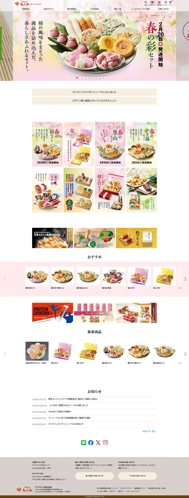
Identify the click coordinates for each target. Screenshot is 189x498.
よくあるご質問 (102, 491)
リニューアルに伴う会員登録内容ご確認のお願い (69, 418)
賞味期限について (140, 488)
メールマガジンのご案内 (140, 9)
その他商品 (94, 9)
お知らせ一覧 (148, 431)
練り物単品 (71, 9)
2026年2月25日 (39, 399)
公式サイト (112, 491)
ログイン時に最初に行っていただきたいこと (94, 100)
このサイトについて (126, 488)
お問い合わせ (163, 9)
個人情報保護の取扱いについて (107, 488)
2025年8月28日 (39, 412)
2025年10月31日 (39, 406)
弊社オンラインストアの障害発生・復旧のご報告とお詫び (73, 399)
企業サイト (121, 491)
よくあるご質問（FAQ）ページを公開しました (69, 405)
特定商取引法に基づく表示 (157, 488)
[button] (16, 40)
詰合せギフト (49, 9)
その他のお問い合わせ (137, 476)
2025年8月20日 (39, 418)
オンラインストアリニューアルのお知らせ (65, 424)
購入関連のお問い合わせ (95, 476)
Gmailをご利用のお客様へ (60, 412)
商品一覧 (117, 9)
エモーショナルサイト (133, 491)
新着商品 (25, 9)
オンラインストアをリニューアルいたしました (94, 92)
